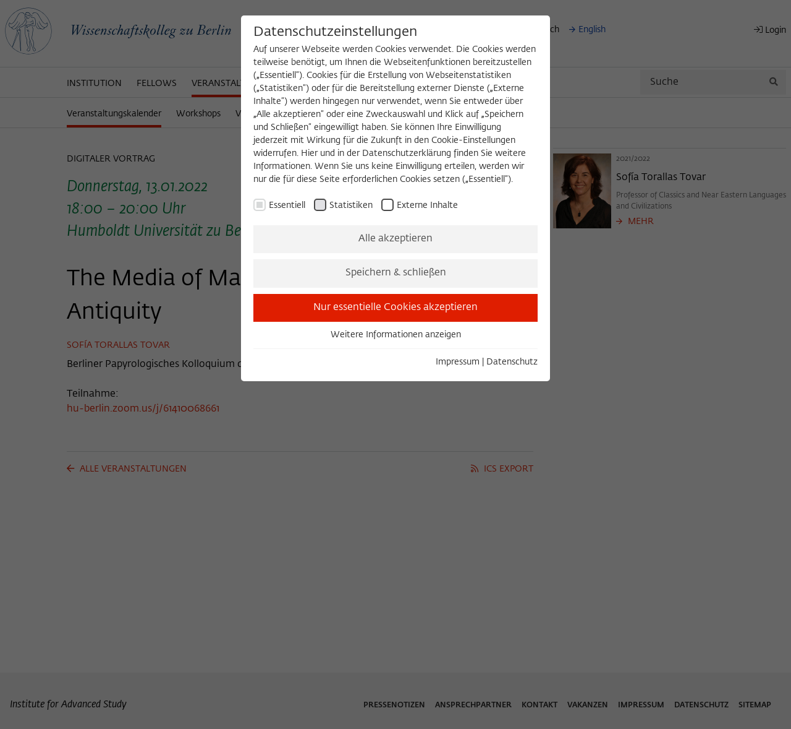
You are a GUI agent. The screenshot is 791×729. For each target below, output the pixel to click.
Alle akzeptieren (395, 239)
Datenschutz (512, 362)
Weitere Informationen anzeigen (396, 334)
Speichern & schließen (395, 273)
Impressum (458, 362)
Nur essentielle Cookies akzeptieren (395, 308)
